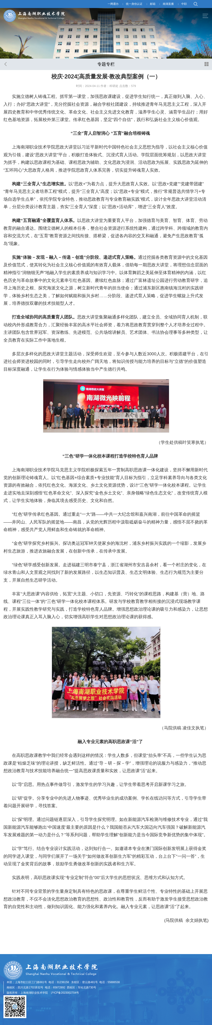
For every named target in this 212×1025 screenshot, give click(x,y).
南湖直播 (168, 3)
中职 (184, 3)
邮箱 (152, 3)
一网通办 (113, 3)
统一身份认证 (134, 3)
